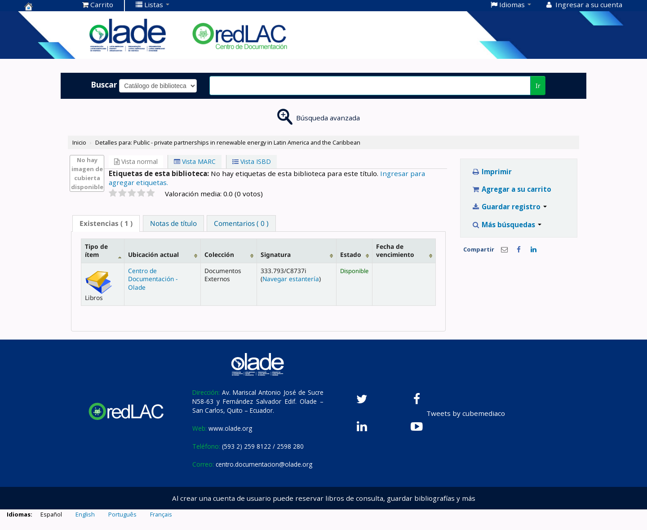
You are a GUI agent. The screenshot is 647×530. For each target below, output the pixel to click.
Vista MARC (195, 161)
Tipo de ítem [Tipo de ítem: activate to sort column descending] (96, 250)
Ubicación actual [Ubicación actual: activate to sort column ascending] (153, 254)
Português (122, 514)
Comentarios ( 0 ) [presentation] (241, 223)
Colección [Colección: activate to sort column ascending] (219, 254)
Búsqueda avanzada (328, 117)
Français (161, 514)
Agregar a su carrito (511, 189)
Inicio (79, 142)
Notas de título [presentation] (173, 223)
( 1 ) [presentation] (106, 223)
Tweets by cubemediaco (465, 413)
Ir (538, 85)
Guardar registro (509, 206)
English (85, 514)
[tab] (106, 223)
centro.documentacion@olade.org (264, 464)
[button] (97, 4)
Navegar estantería (290, 278)
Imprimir (491, 171)
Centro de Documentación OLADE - (46, 6)
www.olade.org (230, 428)
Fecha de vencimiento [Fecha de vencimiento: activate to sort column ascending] (395, 250)
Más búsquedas (506, 224)
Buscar (104, 84)
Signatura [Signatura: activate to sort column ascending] (276, 254)
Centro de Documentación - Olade (152, 279)
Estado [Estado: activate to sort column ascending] (350, 254)
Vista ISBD (251, 161)
